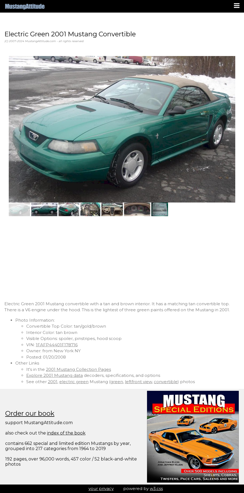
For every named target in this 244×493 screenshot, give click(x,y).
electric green (74, 381)
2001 (52, 381)
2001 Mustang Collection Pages (78, 369)
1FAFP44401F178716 (57, 344)
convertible (166, 381)
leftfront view (138, 381)
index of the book (66, 433)
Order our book (29, 413)
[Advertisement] (122, 258)
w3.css (156, 488)
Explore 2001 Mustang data (54, 375)
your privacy (101, 488)
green (116, 381)
